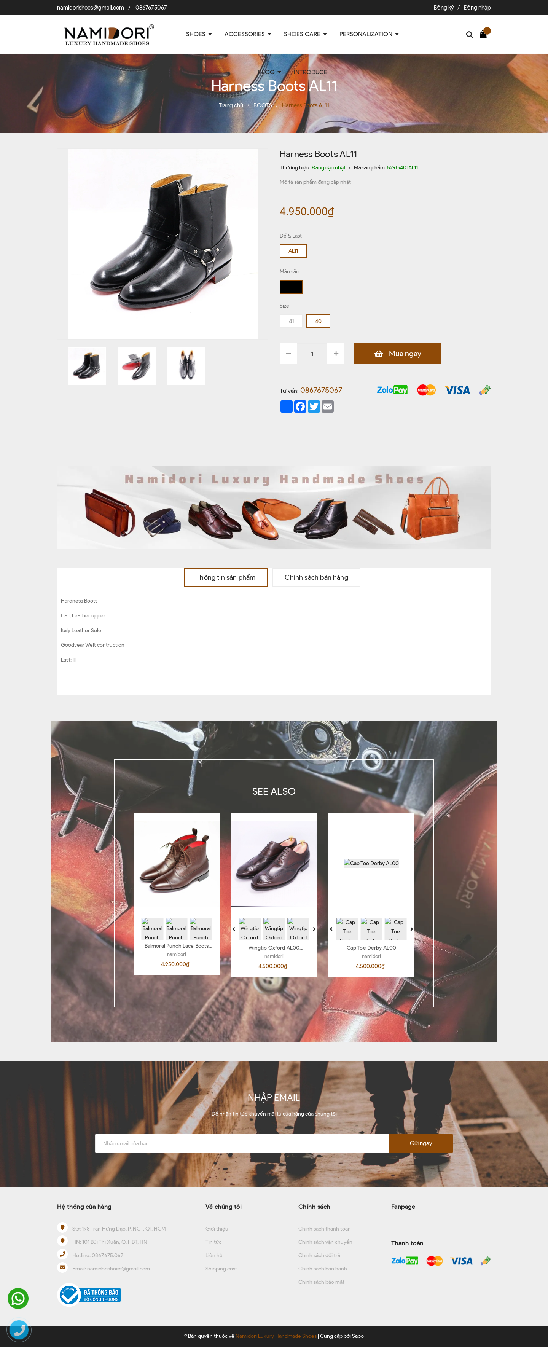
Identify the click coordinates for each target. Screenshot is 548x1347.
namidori (176, 954)
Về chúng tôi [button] (224, 1206)
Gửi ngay (421, 1143)
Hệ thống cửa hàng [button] (84, 1206)
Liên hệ (214, 1255)
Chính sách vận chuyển (325, 1242)
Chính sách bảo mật (321, 1282)
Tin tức (213, 1242)
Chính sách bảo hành (322, 1269)
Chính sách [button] (314, 1206)
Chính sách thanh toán (324, 1229)
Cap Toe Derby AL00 (372, 948)
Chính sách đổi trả (319, 1255)
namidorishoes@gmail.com (90, 7)
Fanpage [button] (403, 1206)
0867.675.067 (107, 1255)
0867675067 (151, 7)
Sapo (358, 1336)
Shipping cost (221, 1269)
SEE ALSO (274, 791)
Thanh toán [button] (407, 1243)
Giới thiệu (217, 1229)
